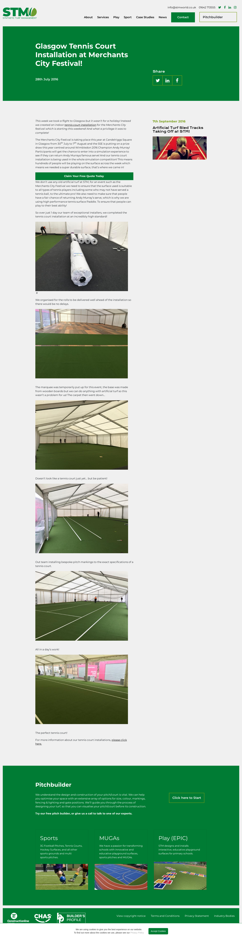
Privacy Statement (197, 915)
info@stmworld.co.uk (182, 7)
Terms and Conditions (165, 915)
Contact (183, 17)
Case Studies (145, 17)
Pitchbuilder (213, 17)
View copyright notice (131, 915)
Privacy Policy (137, 932)
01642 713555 (207, 7)
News (163, 17)
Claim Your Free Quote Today (84, 176)
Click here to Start (186, 798)
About (88, 17)
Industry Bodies (224, 915)
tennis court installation (80, 124)
